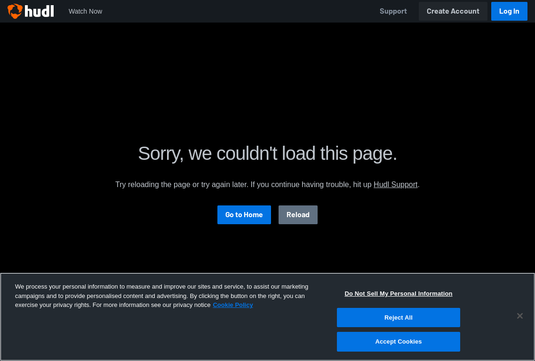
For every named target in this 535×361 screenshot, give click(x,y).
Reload (298, 214)
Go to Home (244, 214)
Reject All (398, 317)
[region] (267, 317)
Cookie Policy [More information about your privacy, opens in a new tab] (233, 304)
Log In (509, 11)
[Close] (520, 316)
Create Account (453, 11)
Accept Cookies (398, 341)
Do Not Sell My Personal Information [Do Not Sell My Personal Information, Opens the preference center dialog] (398, 293)
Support (393, 11)
